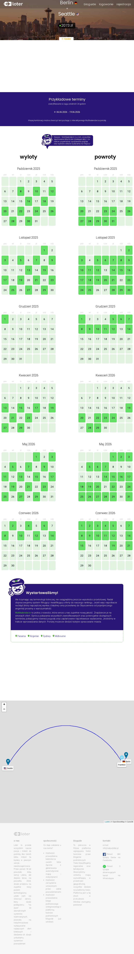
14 (12, 201)
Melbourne (60, 636)
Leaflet (107, 822)
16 (28, 201)
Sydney (47, 636)
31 (36, 221)
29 (20, 221)
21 (12, 211)
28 (12, 221)
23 (28, 211)
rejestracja (123, 4)
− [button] (4, 709)
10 (36, 191)
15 (20, 201)
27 (5, 221)
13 (5, 201)
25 (44, 211)
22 (20, 211)
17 (36, 201)
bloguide (90, 4)
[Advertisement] (67, 674)
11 (44, 191)
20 (5, 211)
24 (36, 211)
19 (52, 201)
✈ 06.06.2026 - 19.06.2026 (67, 112)
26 (52, 211)
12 (52, 191)
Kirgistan (34, 636)
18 (44, 201)
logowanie (106, 4)
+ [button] (4, 704)
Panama (21, 636)
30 (28, 221)
